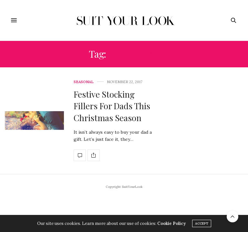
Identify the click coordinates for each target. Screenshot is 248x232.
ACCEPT (201, 223)
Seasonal (84, 82)
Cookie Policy (171, 223)
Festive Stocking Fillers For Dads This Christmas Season (112, 106)
